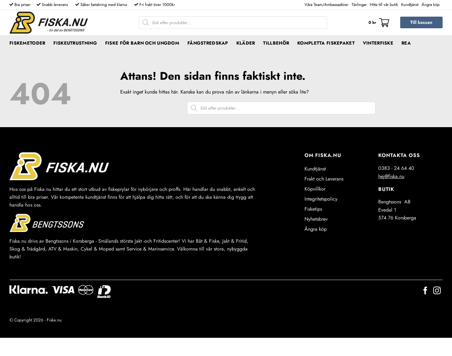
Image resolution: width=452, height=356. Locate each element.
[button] (379, 22)
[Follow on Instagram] (437, 291)
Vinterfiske (378, 43)
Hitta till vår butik (384, 5)
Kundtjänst (409, 5)
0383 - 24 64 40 (396, 168)
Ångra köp (430, 5)
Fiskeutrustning (75, 43)
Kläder (245, 43)
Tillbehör (276, 43)
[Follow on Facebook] (425, 291)
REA (406, 43)
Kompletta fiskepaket (326, 43)
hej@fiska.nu (391, 176)
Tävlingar (359, 5)
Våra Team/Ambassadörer (326, 5)
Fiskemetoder (27, 43)
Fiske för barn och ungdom (142, 43)
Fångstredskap (207, 43)
